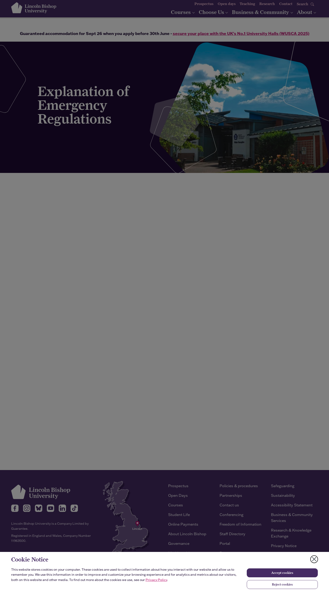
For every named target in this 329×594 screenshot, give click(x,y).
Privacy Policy (156, 580)
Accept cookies (282, 573)
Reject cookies (282, 584)
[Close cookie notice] (314, 559)
